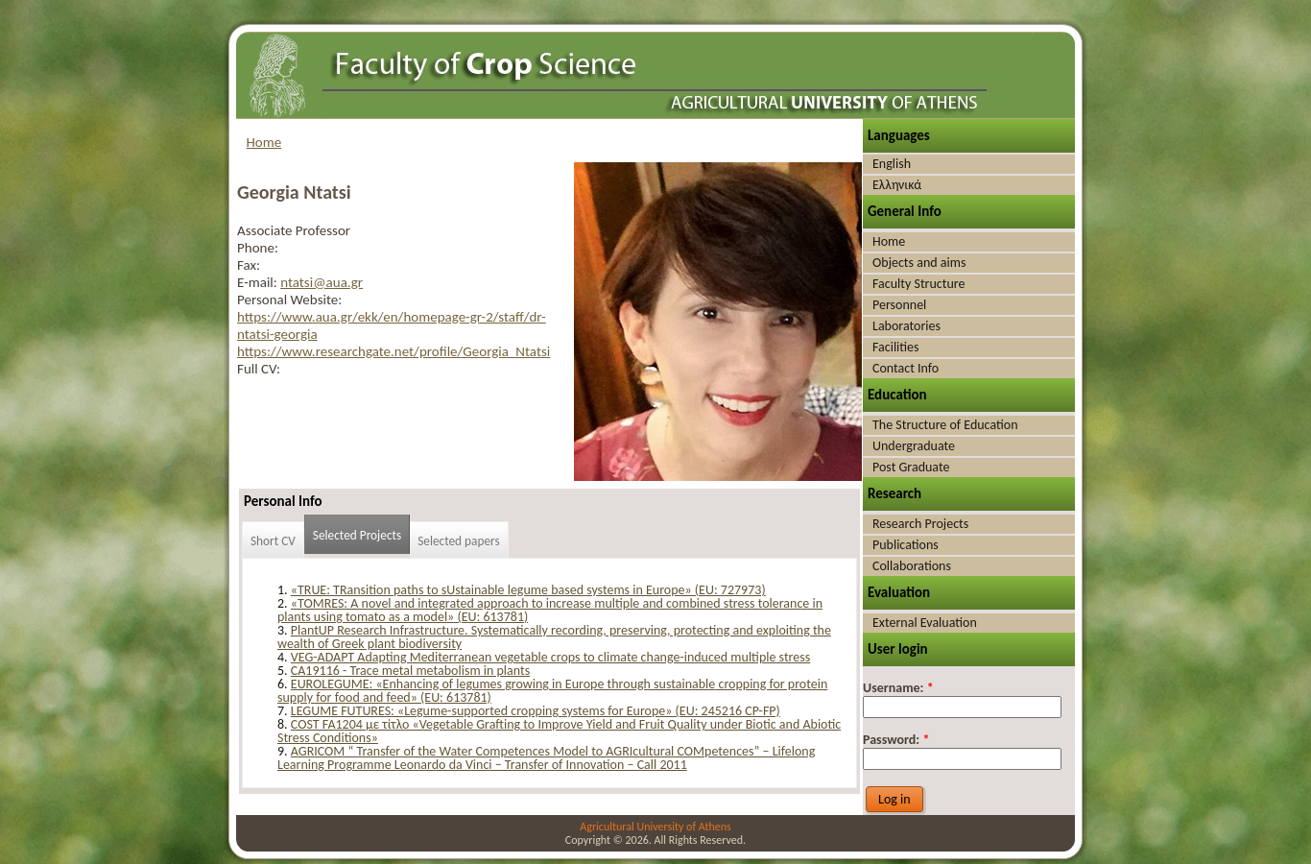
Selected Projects (357, 535)
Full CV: (258, 368)
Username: (898, 688)
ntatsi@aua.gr (321, 282)
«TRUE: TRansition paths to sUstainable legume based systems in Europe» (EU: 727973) (528, 590)
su (658, 684)
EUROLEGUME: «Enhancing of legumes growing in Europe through (471, 684)
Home (264, 142)
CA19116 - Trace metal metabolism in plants (410, 670)
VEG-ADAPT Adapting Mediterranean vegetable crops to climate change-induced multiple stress (550, 657)
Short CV (273, 541)
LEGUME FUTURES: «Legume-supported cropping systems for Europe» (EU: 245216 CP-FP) (535, 711)
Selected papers (458, 541)
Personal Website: (289, 299)
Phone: (257, 247)
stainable (690, 684)
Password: (896, 740)
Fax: (248, 265)
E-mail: (258, 282)
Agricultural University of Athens (655, 826)
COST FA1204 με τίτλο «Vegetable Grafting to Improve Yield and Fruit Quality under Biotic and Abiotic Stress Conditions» (559, 731)
